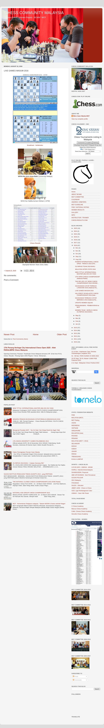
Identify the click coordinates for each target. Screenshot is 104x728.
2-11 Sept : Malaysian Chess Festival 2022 (85, 363)
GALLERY (75, 212)
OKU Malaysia (76, 480)
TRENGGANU (76, 456)
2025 (75, 228)
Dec (77, 248)
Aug (77, 259)
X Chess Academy (77, 506)
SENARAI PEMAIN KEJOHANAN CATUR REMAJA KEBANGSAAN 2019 (36, 419)
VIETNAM (75, 428)
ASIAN (74, 423)
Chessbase (75, 483)
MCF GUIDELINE (77, 204)
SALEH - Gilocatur (77, 485)
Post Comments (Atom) (20, 339)
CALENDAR (76, 199)
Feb (77, 321)
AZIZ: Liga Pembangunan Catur (82, 490)
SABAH (74, 449)
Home (35, 334)
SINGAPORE (76, 430)
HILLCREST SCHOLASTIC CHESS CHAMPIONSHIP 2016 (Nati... (86, 294)
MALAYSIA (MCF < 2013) (80, 441)
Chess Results (35, 243)
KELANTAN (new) (77, 433)
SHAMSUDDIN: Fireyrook (80, 472)
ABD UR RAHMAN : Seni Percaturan (83, 475)
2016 (75, 245)
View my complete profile (80, 119)
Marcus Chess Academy (79, 509)
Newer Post (9, 334)
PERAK (74, 454)
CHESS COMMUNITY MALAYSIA (34, 13)
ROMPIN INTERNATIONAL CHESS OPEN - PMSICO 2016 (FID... (86, 262)
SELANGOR (76, 443)
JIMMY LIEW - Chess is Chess (81, 488)
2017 (75, 242)
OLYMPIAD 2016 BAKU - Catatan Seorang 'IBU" (28, 463)
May (77, 315)
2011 (75, 339)
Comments (77, 680)
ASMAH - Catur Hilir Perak (80, 493)
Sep (77, 256)
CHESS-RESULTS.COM (80, 220)
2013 (75, 333)
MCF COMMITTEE (78, 197)
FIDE (73, 415)
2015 (75, 327)
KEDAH (74, 446)
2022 (75, 234)
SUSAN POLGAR (77, 477)
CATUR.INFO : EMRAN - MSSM (82, 467)
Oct (77, 253)
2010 (75, 342)
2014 (75, 330)
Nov (77, 251)
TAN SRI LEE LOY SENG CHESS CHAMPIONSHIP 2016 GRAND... (87, 282)
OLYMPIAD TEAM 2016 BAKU (85, 266)
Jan (77, 324)
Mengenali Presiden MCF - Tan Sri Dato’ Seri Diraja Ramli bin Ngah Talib (36, 430)
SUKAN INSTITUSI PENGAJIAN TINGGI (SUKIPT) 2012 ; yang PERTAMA (28, 474)
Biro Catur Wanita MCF (82, 116)
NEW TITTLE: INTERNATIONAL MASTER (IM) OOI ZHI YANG (33, 408)
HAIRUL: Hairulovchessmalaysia (82, 470)
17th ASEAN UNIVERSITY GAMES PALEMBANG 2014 (31, 441)
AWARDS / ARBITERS (79, 202)
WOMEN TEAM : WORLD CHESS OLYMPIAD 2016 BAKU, (86, 311)
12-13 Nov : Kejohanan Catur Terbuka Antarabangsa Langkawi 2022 (84, 352)
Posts (75, 676)
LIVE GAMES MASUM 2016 (84, 290)
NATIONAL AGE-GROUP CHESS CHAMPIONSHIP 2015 (31, 493)
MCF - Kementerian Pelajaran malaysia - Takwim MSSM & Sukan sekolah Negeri (39, 503)
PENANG (75, 438)
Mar (77, 318)
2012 (75, 336)
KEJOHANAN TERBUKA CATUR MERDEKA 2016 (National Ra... (86, 299)
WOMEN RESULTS (78, 210)
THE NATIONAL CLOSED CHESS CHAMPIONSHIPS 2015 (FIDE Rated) (36, 482)
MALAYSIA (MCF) (77, 417)
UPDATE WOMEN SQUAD (84, 302)
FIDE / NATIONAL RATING (80, 207)
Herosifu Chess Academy (80, 514)
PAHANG (75, 436)
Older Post (62, 334)
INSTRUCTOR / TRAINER (80, 217)
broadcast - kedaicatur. (35, 145)
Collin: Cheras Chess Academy (82, 511)
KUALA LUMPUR (77, 459)
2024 (75, 231)
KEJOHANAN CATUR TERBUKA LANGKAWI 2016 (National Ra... (86, 287)
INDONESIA (76, 425)
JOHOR (74, 451)
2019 (75, 237)
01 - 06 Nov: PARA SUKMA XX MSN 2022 (85, 356)
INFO (73, 215)
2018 (75, 240)
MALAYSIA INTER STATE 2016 (85, 269)
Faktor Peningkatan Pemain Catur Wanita (26, 452)
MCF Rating (75, 420)
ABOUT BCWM (77, 194)
